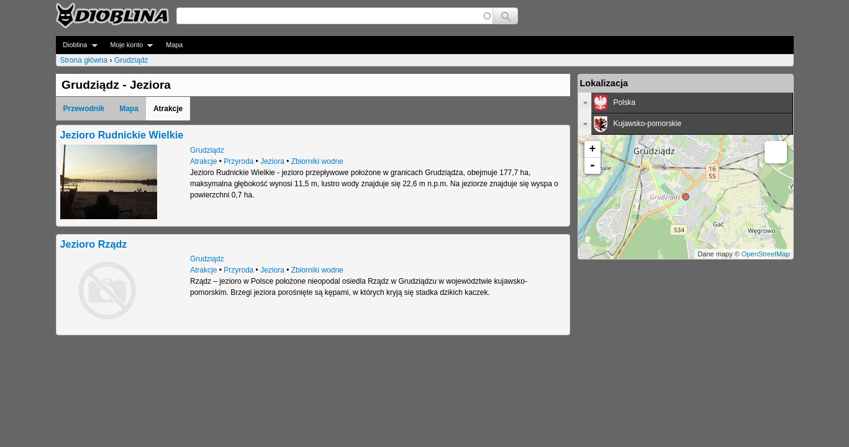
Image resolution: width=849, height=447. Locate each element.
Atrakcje (203, 161)
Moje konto (128, 45)
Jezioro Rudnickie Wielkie (122, 134)
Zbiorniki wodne (317, 161)
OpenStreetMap (766, 254)
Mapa (174, 44)
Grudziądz (131, 60)
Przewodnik (84, 108)
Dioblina (77, 45)
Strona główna (84, 60)
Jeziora (272, 161)
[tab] (685, 103)
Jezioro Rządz (93, 244)
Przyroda (238, 161)
